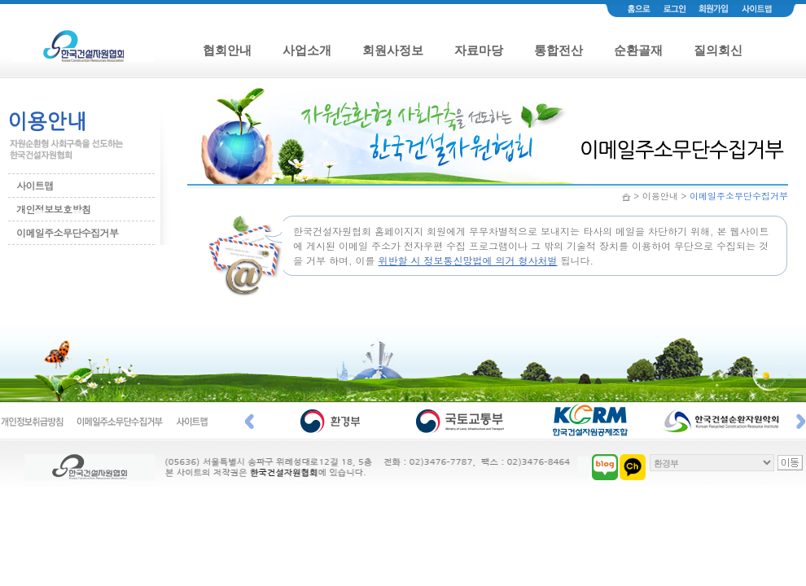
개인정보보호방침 (53, 209)
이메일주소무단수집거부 (67, 232)
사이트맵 (35, 185)
